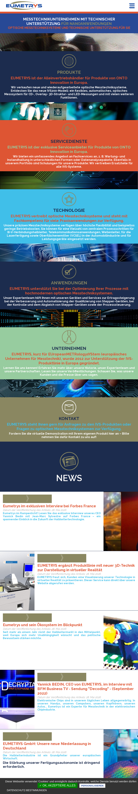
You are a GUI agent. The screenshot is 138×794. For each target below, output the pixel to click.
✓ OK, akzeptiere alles (57, 785)
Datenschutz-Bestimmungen (27, 790)
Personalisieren (92, 785)
